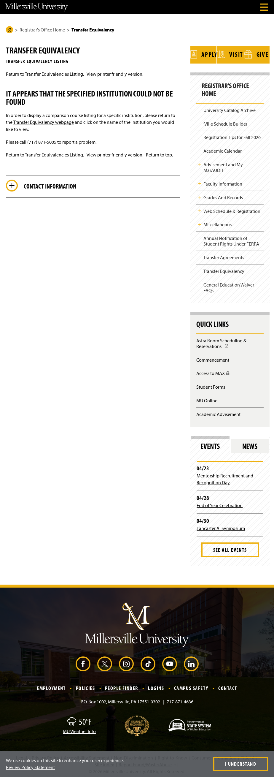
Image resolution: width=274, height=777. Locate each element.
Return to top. (159, 155)
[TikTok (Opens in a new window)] (148, 662)
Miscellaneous (217, 223)
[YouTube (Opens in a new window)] (169, 662)
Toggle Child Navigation (199, 163)
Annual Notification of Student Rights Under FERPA (231, 239)
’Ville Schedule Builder (225, 122)
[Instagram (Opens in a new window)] (126, 662)
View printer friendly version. (115, 74)
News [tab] (249, 445)
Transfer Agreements (223, 256)
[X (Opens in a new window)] (104, 662)
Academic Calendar (222, 149)
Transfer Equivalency (223, 270)
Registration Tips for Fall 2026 (232, 136)
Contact (227, 686)
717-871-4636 (180, 700)
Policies (85, 686)
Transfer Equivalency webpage (43, 122)
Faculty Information (222, 182)
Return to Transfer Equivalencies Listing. (45, 74)
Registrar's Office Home (42, 30)
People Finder (121, 686)
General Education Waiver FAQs (228, 286)
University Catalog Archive (229, 109)
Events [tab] (210, 445)
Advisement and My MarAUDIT (223, 166)
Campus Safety (191, 686)
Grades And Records (223, 196)
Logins (156, 686)
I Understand (240, 763)
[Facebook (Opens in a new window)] (83, 662)
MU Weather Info (79, 729)
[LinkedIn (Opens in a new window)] (191, 662)
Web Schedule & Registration (231, 209)
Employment (51, 686)
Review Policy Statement (30, 767)
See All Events (230, 548)
